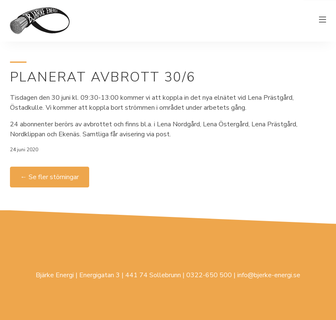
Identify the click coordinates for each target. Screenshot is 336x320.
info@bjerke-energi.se (268, 275)
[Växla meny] (322, 21)
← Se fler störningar (49, 177)
